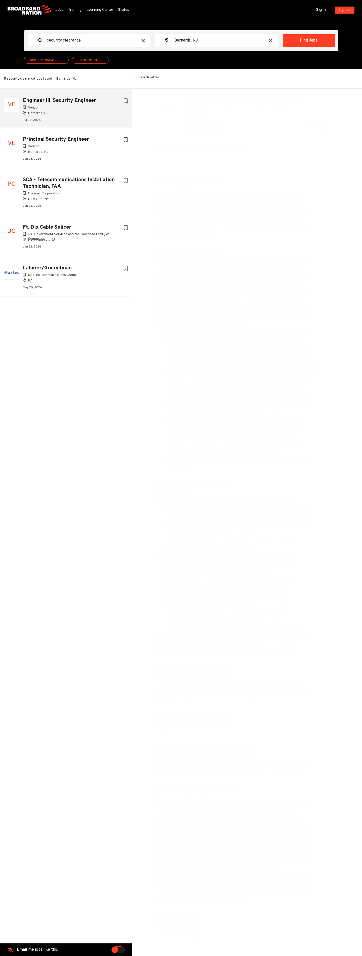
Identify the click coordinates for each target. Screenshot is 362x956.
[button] (326, 126)
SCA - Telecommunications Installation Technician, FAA (69, 185)
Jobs (59, 10)
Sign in (321, 10)
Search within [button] (148, 77)
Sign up (345, 10)
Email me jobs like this (37, 949)
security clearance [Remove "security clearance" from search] (44, 60)
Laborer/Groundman (47, 270)
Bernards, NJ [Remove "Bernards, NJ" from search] (88, 60)
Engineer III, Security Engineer (59, 100)
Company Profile (181, 933)
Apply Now (209, 125)
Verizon (198, 112)
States (123, 10)
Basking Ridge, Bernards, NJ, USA (191, 150)
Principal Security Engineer (56, 141)
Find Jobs (308, 40)
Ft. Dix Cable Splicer (47, 229)
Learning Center (100, 10)
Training (75, 10)
